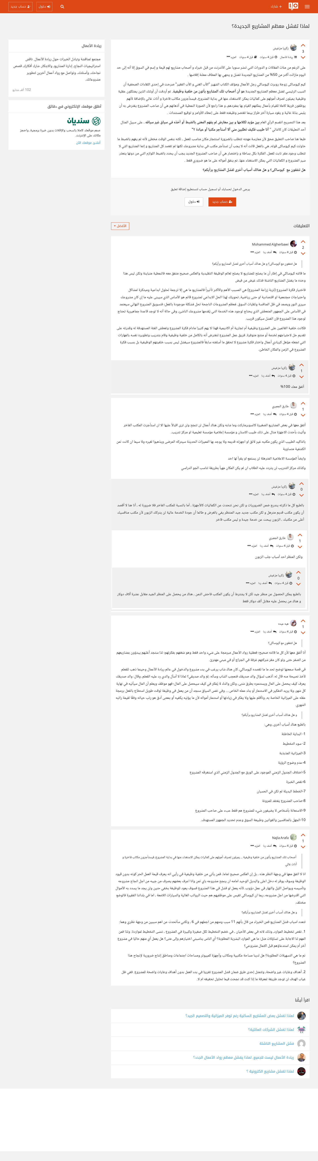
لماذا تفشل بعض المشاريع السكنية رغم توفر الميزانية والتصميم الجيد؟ (240, 1025)
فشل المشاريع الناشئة (276, 1053)
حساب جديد (222, 202)
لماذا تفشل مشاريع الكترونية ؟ (270, 1081)
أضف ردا (269, 252)
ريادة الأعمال (288, 57)
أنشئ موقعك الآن (88, 143)
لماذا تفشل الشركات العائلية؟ (271, 1039)
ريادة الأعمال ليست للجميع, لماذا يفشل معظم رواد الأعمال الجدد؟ (243, 1067)
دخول (193, 202)
